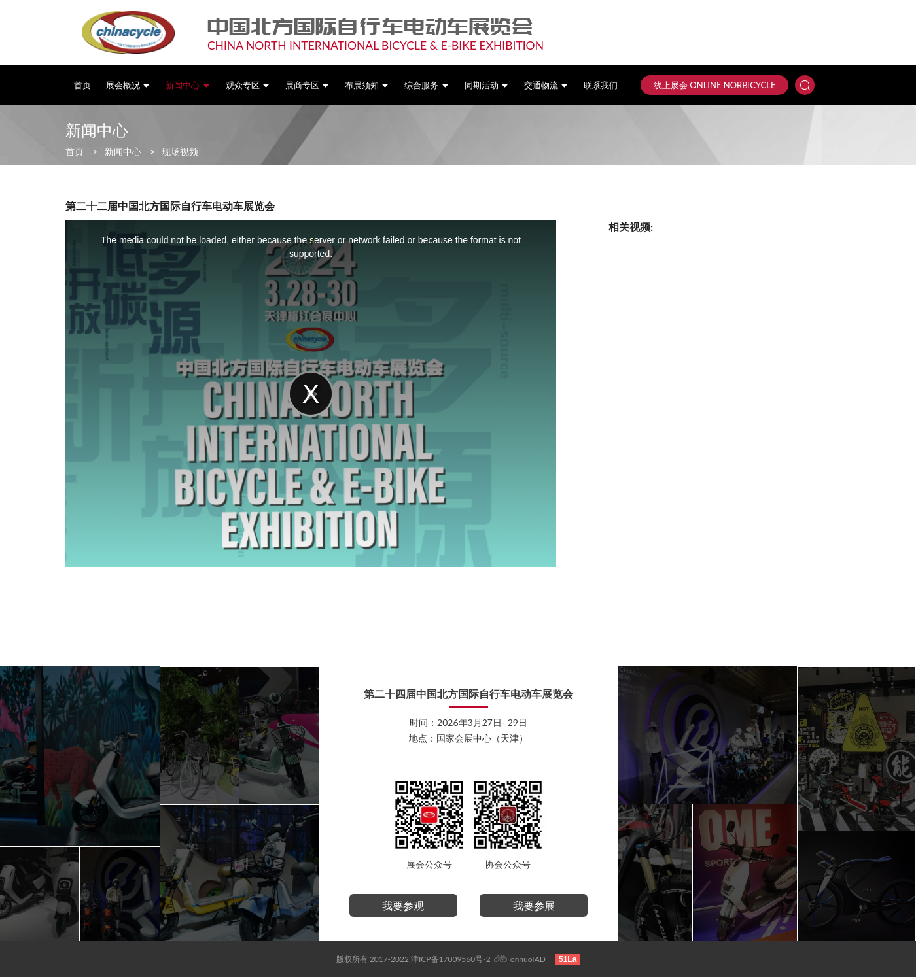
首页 (82, 85)
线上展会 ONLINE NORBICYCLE (714, 85)
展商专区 (307, 85)
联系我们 (601, 85)
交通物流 (546, 85)
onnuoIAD (528, 959)
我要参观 (403, 905)
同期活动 (487, 85)
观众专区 (248, 85)
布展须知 (367, 85)
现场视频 (180, 151)
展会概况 (128, 85)
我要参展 (534, 905)
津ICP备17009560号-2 (451, 959)
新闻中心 (188, 85)
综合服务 (426, 85)
